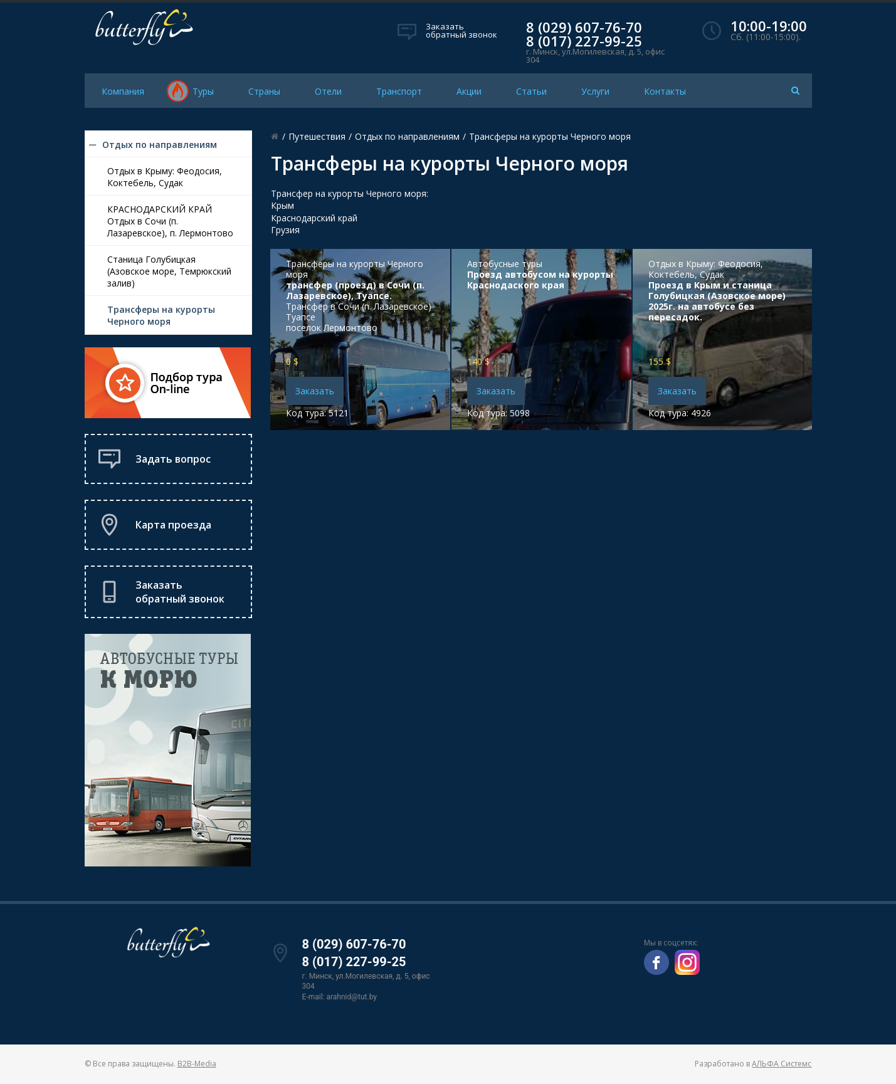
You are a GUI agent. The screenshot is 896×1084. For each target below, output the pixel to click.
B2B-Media (196, 1063)
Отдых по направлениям (159, 144)
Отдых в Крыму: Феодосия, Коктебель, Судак (164, 177)
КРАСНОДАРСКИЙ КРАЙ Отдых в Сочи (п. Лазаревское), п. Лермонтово (170, 221)
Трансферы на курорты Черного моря (161, 315)
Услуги (595, 91)
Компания (123, 91)
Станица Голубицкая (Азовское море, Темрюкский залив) (169, 271)
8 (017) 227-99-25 (584, 40)
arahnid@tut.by (351, 996)
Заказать (314, 391)
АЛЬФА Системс (781, 1063)
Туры (203, 91)
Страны (264, 91)
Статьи (531, 91)
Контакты (665, 91)
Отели (328, 91)
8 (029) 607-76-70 (584, 27)
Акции (469, 91)
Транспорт (399, 91)
